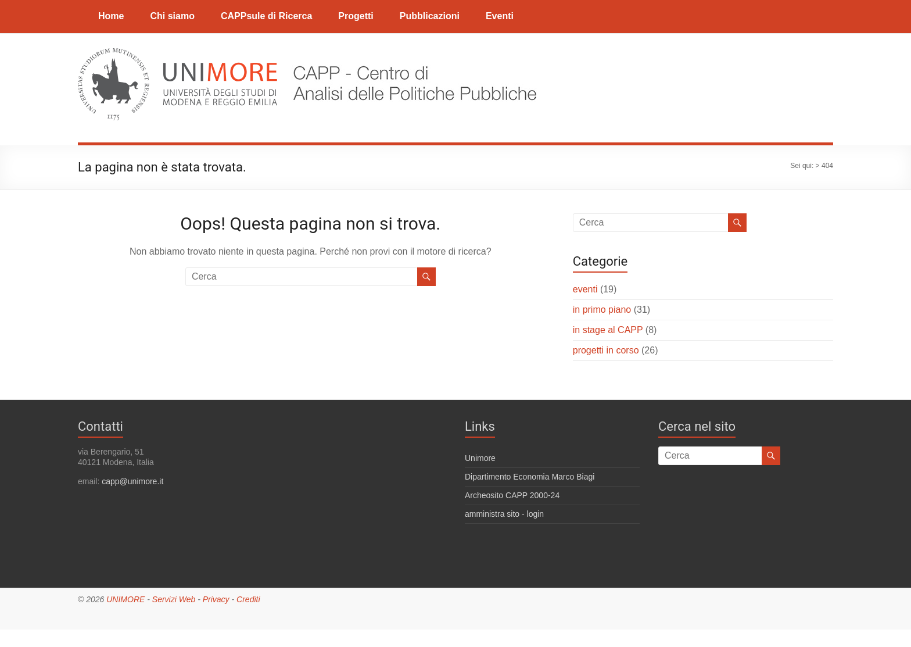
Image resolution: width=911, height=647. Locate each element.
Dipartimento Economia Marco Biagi (529, 476)
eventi (585, 289)
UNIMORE (125, 599)
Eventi (500, 16)
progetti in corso (606, 350)
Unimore (480, 458)
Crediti (248, 599)
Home (111, 16)
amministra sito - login (504, 514)
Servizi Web (173, 599)
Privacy (216, 599)
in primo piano (602, 309)
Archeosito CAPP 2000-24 (512, 495)
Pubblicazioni (430, 16)
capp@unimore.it (132, 481)
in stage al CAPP (608, 330)
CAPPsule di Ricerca (266, 16)
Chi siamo (172, 16)
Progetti (355, 16)
